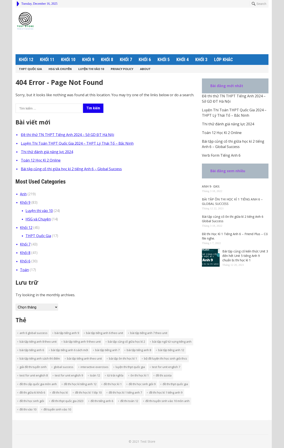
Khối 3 (201, 59)
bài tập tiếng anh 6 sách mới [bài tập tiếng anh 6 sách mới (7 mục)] (69, 350)
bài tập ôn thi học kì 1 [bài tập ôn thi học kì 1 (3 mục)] (123, 358)
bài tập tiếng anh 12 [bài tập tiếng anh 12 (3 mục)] (171, 350)
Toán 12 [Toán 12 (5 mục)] (95, 375)
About (145, 69)
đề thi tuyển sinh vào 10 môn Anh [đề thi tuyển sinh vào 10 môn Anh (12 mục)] (167, 401)
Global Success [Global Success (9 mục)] (63, 367)
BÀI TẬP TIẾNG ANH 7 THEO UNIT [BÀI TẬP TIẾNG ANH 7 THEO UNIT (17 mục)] (148, 333)
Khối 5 (164, 59)
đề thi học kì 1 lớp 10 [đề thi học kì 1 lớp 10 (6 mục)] (88, 392)
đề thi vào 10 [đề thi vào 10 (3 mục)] (28, 409)
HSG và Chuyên (60, 69)
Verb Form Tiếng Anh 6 (221, 155)
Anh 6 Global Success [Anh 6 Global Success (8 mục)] (33, 333)
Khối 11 (47, 59)
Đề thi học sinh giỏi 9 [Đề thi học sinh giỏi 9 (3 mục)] (142, 384)
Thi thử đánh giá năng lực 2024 (47, 151)
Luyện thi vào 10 (91, 69)
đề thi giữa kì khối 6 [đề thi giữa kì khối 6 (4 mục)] (32, 392)
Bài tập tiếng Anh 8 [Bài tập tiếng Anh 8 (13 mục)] (139, 350)
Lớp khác (223, 59)
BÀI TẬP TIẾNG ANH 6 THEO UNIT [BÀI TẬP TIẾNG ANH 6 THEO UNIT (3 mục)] (104, 333)
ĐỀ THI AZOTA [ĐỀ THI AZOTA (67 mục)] (164, 375)
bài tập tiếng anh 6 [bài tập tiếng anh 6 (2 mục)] (32, 350)
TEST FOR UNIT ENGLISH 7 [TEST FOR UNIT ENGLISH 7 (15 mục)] (166, 367)
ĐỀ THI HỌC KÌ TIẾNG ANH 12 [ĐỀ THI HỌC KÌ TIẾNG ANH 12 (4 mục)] (80, 384)
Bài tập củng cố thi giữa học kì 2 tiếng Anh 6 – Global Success (71, 168)
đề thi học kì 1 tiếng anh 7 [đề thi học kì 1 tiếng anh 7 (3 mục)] (125, 392)
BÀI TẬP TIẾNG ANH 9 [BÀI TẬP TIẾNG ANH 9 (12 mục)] (67, 333)
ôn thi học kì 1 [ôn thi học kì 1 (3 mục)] (139, 375)
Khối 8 (107, 59)
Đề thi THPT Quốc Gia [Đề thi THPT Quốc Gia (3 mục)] (175, 384)
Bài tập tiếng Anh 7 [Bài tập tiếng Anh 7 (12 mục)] (107, 350)
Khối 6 (145, 59)
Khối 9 (88, 59)
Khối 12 (26, 59)
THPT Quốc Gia (30, 69)
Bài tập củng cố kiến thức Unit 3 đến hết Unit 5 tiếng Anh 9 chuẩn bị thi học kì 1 (245, 255)
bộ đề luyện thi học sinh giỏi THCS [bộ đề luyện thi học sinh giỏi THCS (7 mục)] (165, 358)
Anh (23, 194)
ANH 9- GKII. (211, 186)
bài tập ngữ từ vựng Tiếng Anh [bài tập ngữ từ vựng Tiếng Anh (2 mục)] (171, 342)
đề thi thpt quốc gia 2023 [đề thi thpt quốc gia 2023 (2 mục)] (67, 401)
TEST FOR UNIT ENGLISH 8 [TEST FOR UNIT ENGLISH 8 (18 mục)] (34, 375)
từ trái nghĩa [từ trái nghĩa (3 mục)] (115, 375)
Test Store (147, 441)
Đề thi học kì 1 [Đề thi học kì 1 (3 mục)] (113, 384)
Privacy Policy (122, 69)
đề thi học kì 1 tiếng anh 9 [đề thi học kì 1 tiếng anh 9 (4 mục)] (165, 392)
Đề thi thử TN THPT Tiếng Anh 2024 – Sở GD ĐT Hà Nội (67, 134)
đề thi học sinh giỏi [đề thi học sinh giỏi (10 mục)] (32, 401)
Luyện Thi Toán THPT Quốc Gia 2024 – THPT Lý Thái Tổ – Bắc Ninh (77, 143)
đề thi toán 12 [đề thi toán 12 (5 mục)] (129, 401)
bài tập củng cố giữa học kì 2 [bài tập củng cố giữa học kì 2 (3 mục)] (126, 342)
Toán (24, 269)
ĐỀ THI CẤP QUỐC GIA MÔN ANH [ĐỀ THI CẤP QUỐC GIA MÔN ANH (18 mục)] (38, 384)
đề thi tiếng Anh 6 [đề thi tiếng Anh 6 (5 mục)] (102, 401)
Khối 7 (126, 59)
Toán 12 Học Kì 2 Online (41, 160)
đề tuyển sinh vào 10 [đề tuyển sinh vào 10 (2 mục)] (57, 409)
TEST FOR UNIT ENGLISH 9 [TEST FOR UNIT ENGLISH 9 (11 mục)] (69, 375)
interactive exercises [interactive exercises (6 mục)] (94, 367)
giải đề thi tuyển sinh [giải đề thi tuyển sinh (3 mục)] (33, 367)
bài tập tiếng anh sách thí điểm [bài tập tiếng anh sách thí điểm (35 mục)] (40, 358)
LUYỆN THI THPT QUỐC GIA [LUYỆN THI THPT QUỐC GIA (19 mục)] (130, 367)
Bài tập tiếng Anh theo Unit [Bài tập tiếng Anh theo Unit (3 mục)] (84, 358)
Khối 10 (68, 59)
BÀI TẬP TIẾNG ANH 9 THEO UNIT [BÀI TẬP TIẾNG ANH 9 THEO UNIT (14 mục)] (82, 342)
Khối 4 (182, 59)
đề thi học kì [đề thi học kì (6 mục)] (60, 392)
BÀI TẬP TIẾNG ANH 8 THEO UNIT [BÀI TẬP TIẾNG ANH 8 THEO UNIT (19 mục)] (38, 342)
